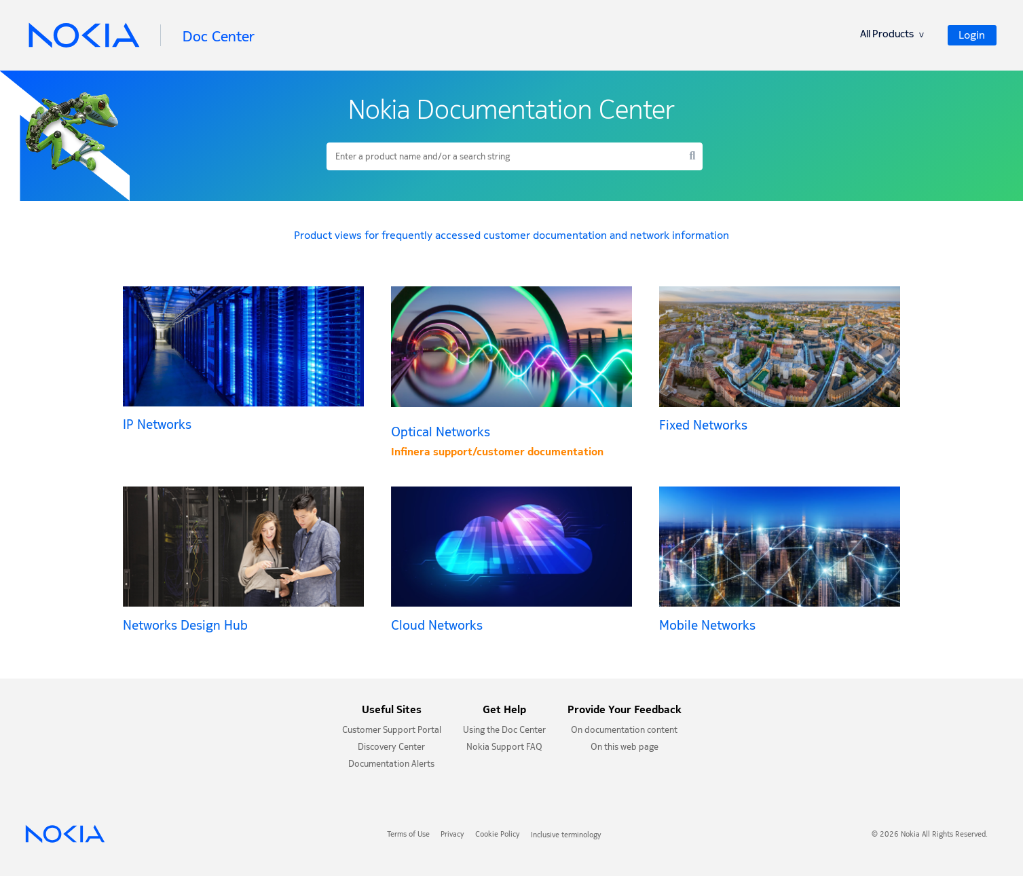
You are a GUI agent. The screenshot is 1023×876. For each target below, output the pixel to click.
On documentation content (624, 731)
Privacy (452, 835)
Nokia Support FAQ (504, 748)
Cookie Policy (497, 835)
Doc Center (219, 36)
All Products (892, 35)
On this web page (624, 748)
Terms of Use (408, 835)
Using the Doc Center (504, 731)
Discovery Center (391, 748)
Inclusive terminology (566, 835)
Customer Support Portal (391, 731)
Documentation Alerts (391, 765)
